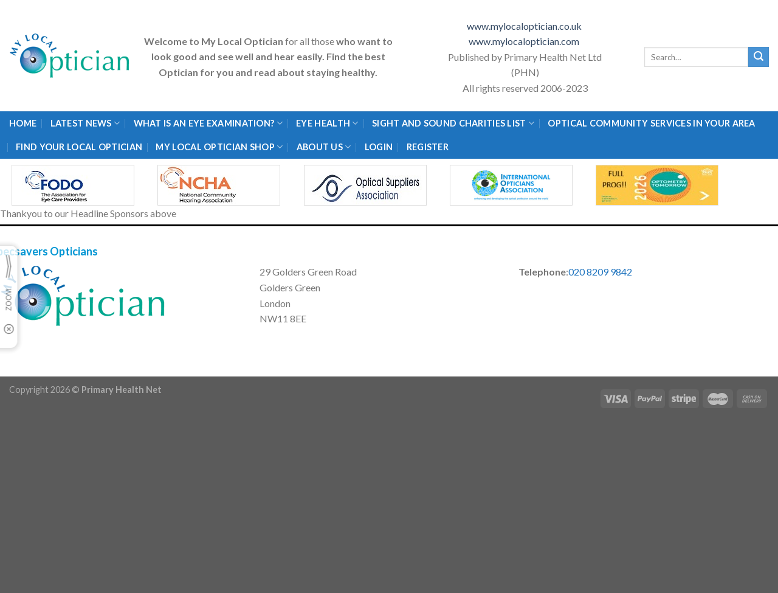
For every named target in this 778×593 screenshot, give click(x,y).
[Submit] (758, 57)
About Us (324, 147)
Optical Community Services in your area (651, 123)
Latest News (85, 123)
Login (379, 147)
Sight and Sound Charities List (453, 123)
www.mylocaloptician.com (525, 41)
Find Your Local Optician (79, 147)
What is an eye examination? (208, 123)
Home (22, 123)
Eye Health (327, 123)
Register (428, 147)
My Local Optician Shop (219, 147)
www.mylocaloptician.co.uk (525, 26)
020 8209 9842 (600, 271)
